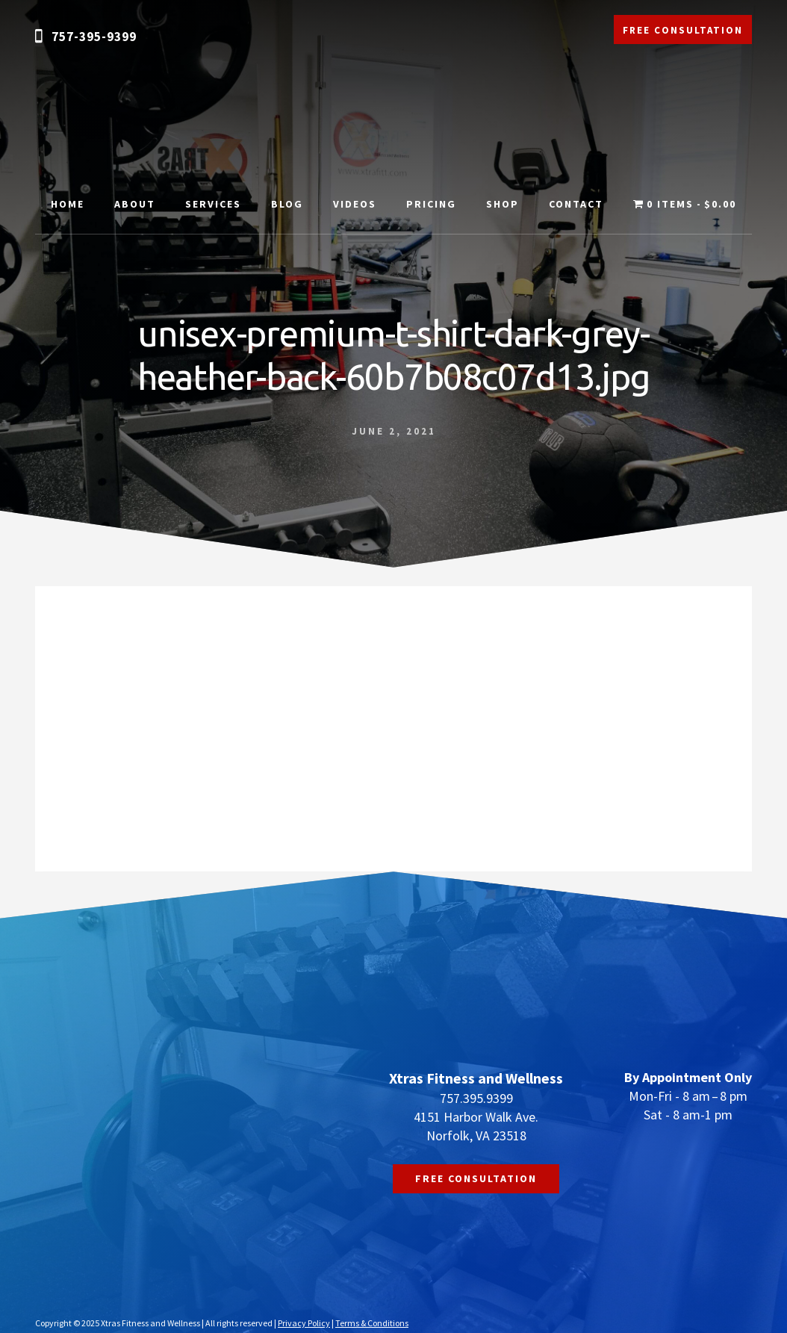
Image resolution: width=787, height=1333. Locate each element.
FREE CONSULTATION (683, 30)
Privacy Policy (304, 1323)
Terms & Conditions (371, 1323)
